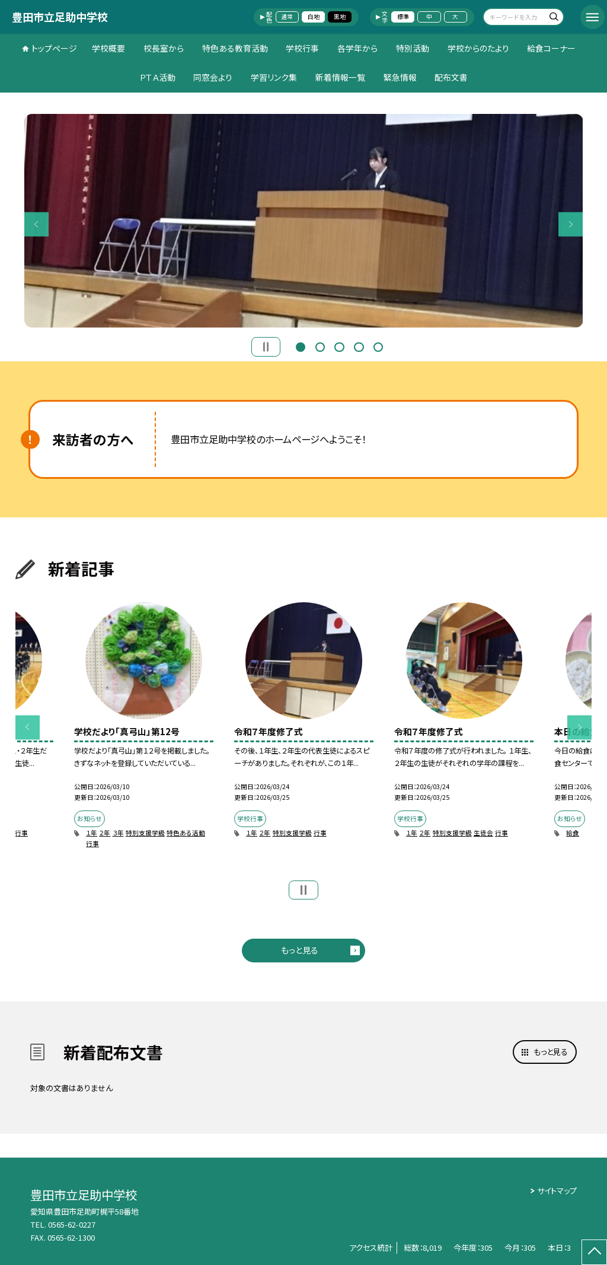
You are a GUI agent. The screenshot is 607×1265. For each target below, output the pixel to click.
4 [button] (358, 345)
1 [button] (300, 345)
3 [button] (339, 345)
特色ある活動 (186, 832)
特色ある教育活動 (235, 48)
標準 (403, 16)
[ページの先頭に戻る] (594, 1252)
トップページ (54, 48)
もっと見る (299, 950)
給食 (572, 832)
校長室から (163, 48)
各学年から (357, 48)
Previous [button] (36, 224)
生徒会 (483, 832)
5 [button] (378, 345)
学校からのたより (478, 48)
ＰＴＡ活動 (157, 77)
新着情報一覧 (340, 77)
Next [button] (570, 224)
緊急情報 (400, 77)
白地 (314, 16)
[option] (303, 221)
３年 (118, 832)
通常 (287, 16)
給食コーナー (551, 48)
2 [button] (320, 345)
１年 (91, 832)
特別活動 (412, 48)
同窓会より (212, 77)
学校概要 (108, 48)
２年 (104, 832)
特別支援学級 (145, 832)
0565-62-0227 (71, 1224)
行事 (21, 832)
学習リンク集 (274, 77)
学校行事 (302, 48)
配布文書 (451, 77)
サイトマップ (557, 1190)
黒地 (340, 16)
